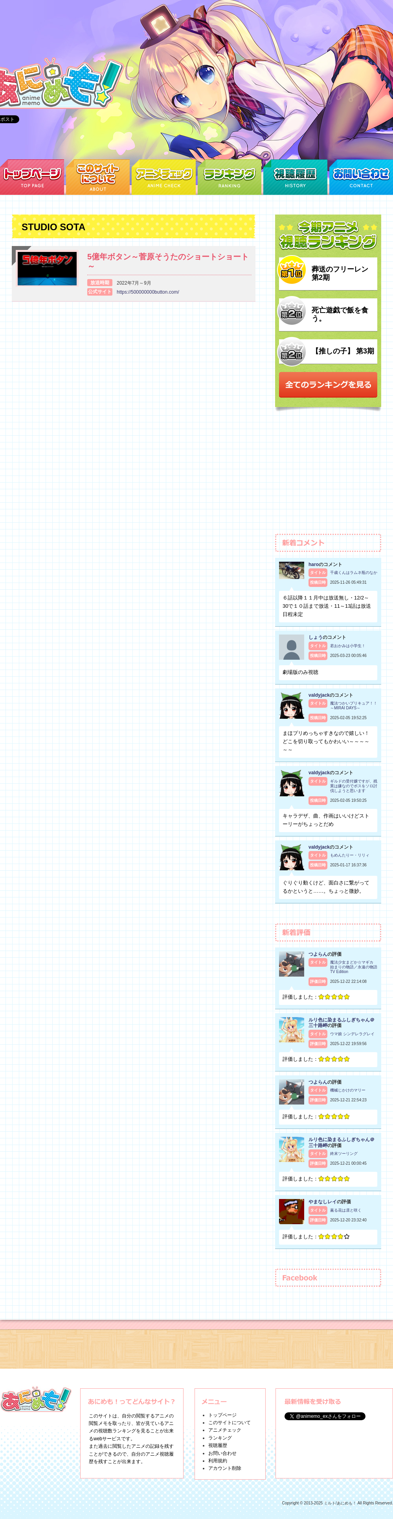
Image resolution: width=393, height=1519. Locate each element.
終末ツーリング (344, 1153)
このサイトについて (229, 1422)
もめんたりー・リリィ (349, 855)
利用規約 (217, 1460)
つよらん (318, 954)
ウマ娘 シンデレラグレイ (352, 1034)
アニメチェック (224, 1430)
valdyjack (319, 695)
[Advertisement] (328, 476)
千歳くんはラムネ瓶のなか (353, 572)
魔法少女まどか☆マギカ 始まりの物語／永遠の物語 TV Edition (353, 967)
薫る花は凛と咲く (346, 1210)
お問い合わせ (222, 1453)
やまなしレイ (323, 1201)
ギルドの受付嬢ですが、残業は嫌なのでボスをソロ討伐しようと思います (353, 786)
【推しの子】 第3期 (343, 351)
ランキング (220, 1438)
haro (314, 564)
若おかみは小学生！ (347, 646)
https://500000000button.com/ (148, 292)
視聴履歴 (217, 1445)
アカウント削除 (224, 1468)
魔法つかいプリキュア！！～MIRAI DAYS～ (353, 705)
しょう (316, 637)
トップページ (222, 1415)
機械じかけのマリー (347, 1090)
